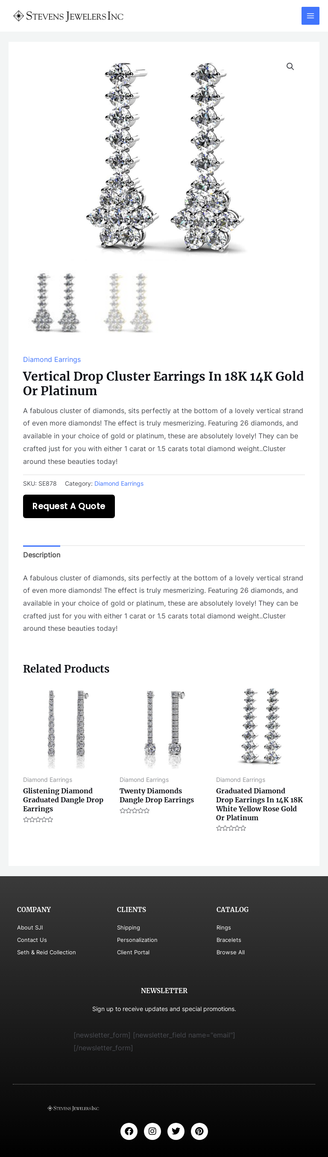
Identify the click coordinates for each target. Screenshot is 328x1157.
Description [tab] (41, 555)
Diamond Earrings (52, 359)
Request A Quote (68, 506)
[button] (290, 66)
